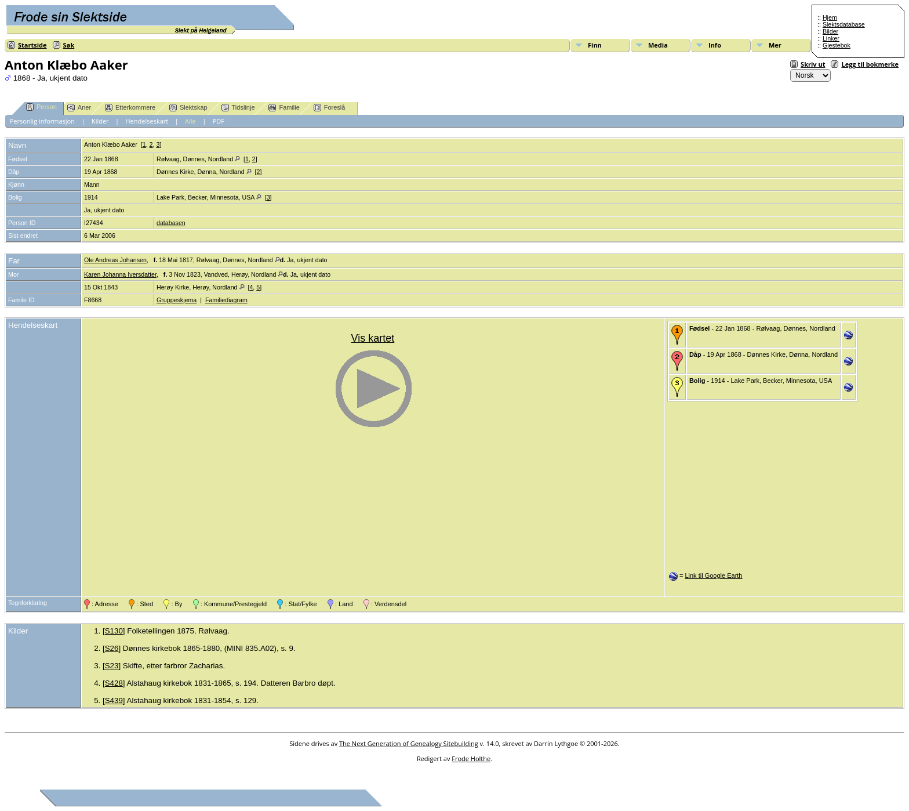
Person (41, 107)
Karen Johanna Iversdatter (120, 274)
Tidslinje (238, 107)
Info (714, 45)
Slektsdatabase (844, 24)
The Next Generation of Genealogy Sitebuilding (408, 743)
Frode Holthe (471, 758)
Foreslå (330, 107)
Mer (775, 45)
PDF (218, 121)
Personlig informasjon (42, 121)
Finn (595, 45)
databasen (171, 222)
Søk (69, 45)
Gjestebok (836, 45)
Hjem (830, 17)
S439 (114, 700)
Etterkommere (130, 107)
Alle (190, 121)
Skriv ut (813, 64)
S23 (112, 665)
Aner (79, 107)
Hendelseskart (147, 121)
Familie (283, 107)
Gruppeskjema (177, 299)
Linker (831, 38)
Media (658, 45)
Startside (32, 45)
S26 (112, 648)
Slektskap (188, 107)
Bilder (830, 31)
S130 (114, 631)
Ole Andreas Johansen (115, 259)
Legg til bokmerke (870, 64)
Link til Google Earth (713, 575)
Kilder (100, 121)
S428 (114, 683)
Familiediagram (226, 299)
